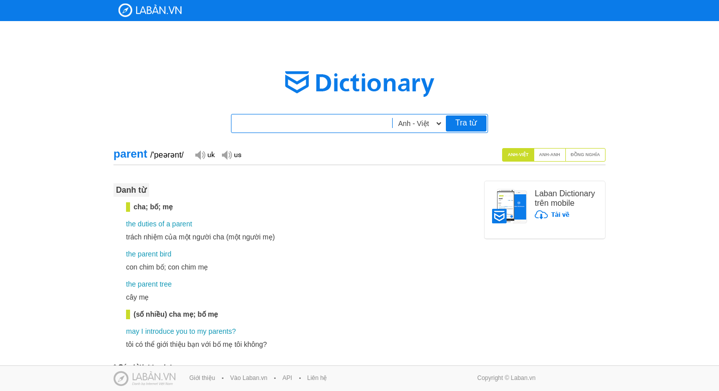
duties (147, 224)
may (132, 331)
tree (166, 284)
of (162, 224)
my (202, 331)
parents (220, 331)
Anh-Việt (518, 154)
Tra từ (466, 122)
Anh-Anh (549, 154)
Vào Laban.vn (248, 377)
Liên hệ (317, 377)
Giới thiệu (202, 377)
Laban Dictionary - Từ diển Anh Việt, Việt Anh (150, 10)
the (131, 224)
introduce (159, 331)
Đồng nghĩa (586, 154)
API (287, 377)
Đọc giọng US (231, 154)
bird (165, 254)
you (182, 331)
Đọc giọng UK (205, 154)
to (192, 331)
